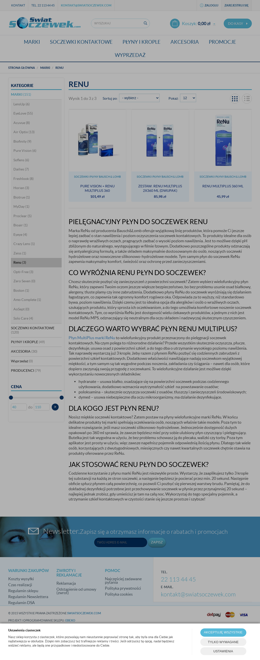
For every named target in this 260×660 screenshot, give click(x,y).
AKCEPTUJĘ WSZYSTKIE (223, 632)
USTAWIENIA (223, 651)
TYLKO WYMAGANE (223, 642)
